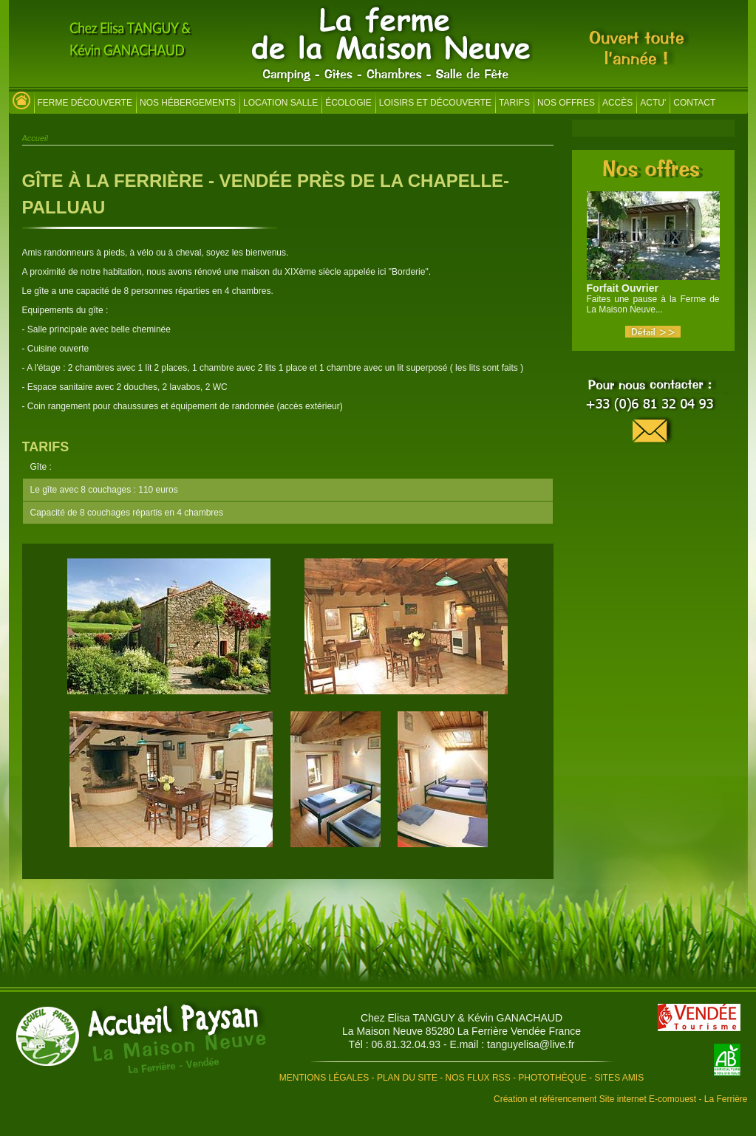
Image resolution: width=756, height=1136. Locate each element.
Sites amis (619, 1077)
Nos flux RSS (478, 1077)
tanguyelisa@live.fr (531, 1044)
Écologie (348, 102)
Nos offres (566, 102)
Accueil (35, 138)
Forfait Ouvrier (622, 288)
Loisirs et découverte (435, 102)
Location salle (280, 102)
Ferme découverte (85, 102)
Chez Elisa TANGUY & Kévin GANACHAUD (461, 1018)
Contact (694, 102)
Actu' (653, 102)
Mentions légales (324, 1077)
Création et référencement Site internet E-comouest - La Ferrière (621, 1099)
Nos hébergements (188, 102)
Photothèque (552, 1077)
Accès (617, 102)
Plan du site (407, 1077)
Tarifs (514, 102)
